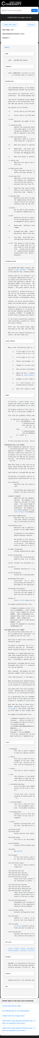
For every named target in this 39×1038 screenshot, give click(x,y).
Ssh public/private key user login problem (15, 1011)
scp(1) (10, 948)
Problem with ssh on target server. (13, 1016)
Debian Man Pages (10, 25)
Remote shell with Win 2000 (11, 1006)
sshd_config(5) (21, 270)
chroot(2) (17, 926)
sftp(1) (16, 948)
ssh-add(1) (30, 948)
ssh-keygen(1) (13, 708)
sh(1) (32, 401)
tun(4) (22, 600)
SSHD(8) (7, 47)
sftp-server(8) (32, 950)
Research (31, 25)
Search (34, 10)
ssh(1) (23, 948)
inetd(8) (23, 950)
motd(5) (19, 851)
